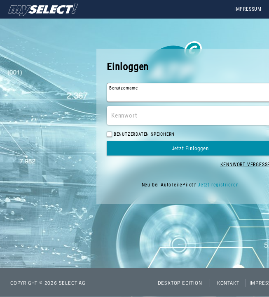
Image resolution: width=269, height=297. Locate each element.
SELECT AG (72, 282)
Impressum (248, 9)
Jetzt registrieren (218, 185)
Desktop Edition (180, 282)
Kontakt (228, 282)
